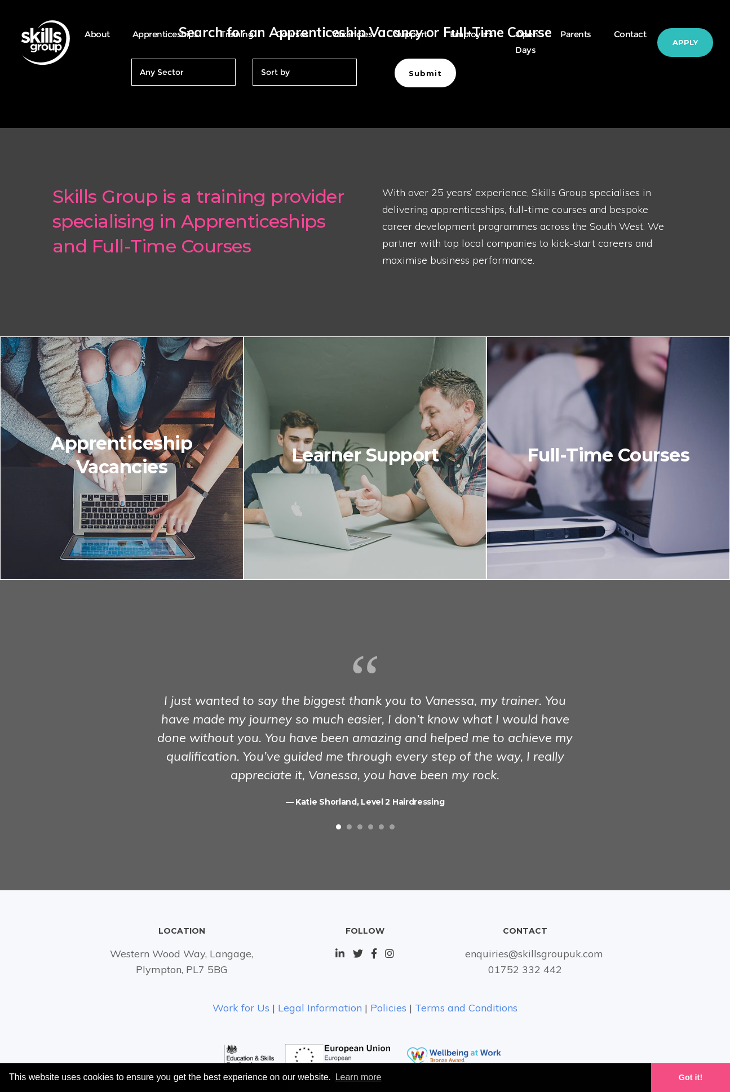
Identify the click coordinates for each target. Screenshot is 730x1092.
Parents (575, 34)
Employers (471, 34)
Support (411, 34)
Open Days (526, 42)
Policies (388, 1007)
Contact (630, 34)
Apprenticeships (165, 34)
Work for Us (241, 1007)
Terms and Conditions (466, 1007)
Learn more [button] (358, 1077)
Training (236, 34)
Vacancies (352, 34)
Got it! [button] (690, 1077)
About (97, 34)
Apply (685, 42)
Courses (292, 34)
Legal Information (320, 1007)
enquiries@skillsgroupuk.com (534, 953)
